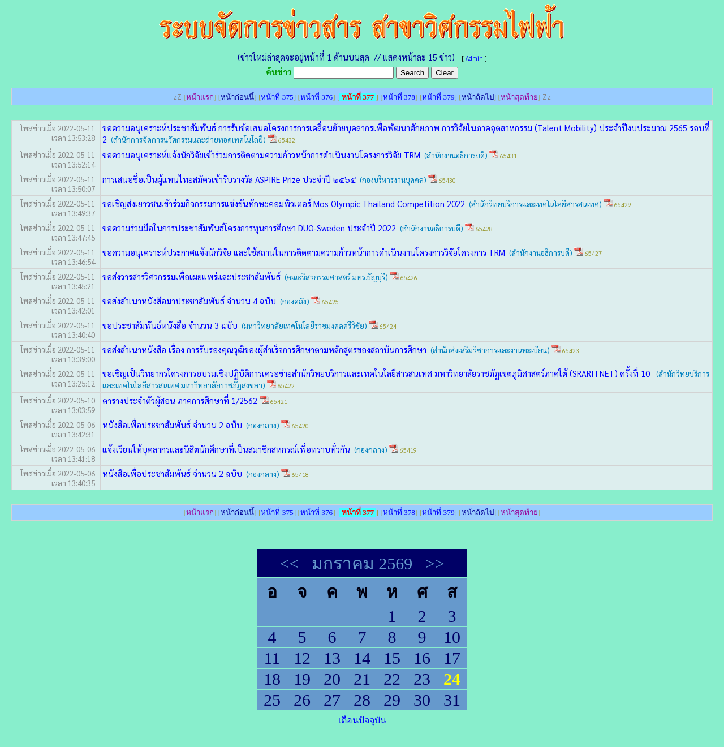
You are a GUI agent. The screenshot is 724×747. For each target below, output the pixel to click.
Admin (474, 58)
